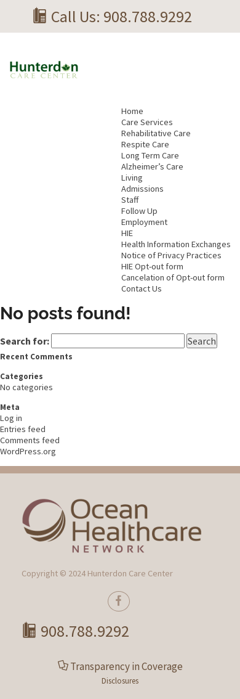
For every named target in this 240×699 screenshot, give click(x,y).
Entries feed (23, 429)
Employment (144, 221)
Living (132, 177)
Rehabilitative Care (156, 133)
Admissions (142, 188)
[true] (119, 601)
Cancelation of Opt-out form (173, 277)
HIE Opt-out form (152, 266)
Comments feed (30, 440)
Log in (11, 417)
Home (132, 110)
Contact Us (141, 288)
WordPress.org (28, 451)
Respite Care (145, 144)
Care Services (147, 122)
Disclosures (120, 681)
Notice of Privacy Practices (171, 255)
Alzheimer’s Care (152, 166)
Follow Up (139, 210)
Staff (129, 199)
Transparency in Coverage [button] (126, 666)
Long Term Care (150, 155)
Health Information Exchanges (176, 244)
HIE (127, 233)
